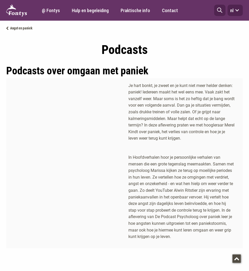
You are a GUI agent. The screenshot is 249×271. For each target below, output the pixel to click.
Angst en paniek (21, 28)
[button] (219, 10)
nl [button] (235, 10)
